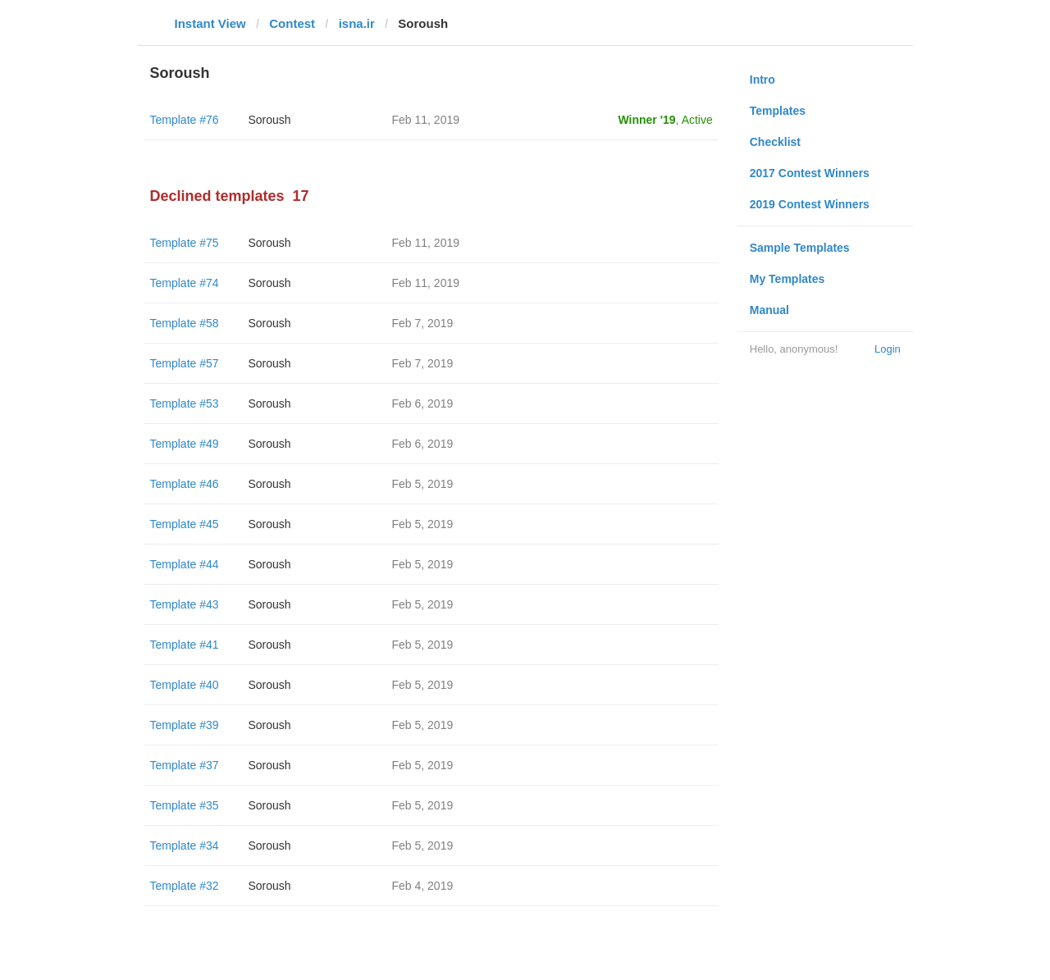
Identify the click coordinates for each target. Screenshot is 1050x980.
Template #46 (184, 483)
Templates (778, 110)
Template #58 (184, 323)
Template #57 (184, 363)
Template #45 (184, 524)
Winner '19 (647, 119)
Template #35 (184, 805)
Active (697, 119)
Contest (292, 23)
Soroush (270, 119)
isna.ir (357, 23)
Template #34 (184, 845)
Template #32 (184, 885)
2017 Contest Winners (810, 173)
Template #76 (184, 119)
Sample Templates (800, 247)
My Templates (787, 278)
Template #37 (184, 765)
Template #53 (184, 403)
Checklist (775, 141)
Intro (762, 79)
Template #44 (184, 564)
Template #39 (184, 725)
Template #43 (184, 604)
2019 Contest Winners (810, 204)
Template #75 (184, 242)
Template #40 (184, 684)
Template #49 (184, 443)
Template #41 (184, 644)
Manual (769, 310)
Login (887, 349)
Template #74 (184, 282)
